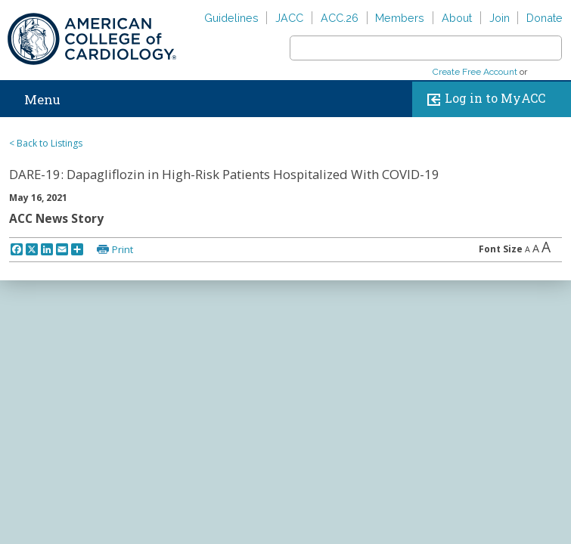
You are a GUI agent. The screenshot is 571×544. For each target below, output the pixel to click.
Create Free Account (475, 71)
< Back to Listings (45, 143)
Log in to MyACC (482, 99)
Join (499, 17)
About (457, 17)
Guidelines (231, 17)
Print (122, 249)
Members (399, 17)
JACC (289, 17)
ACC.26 (339, 17)
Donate (544, 17)
